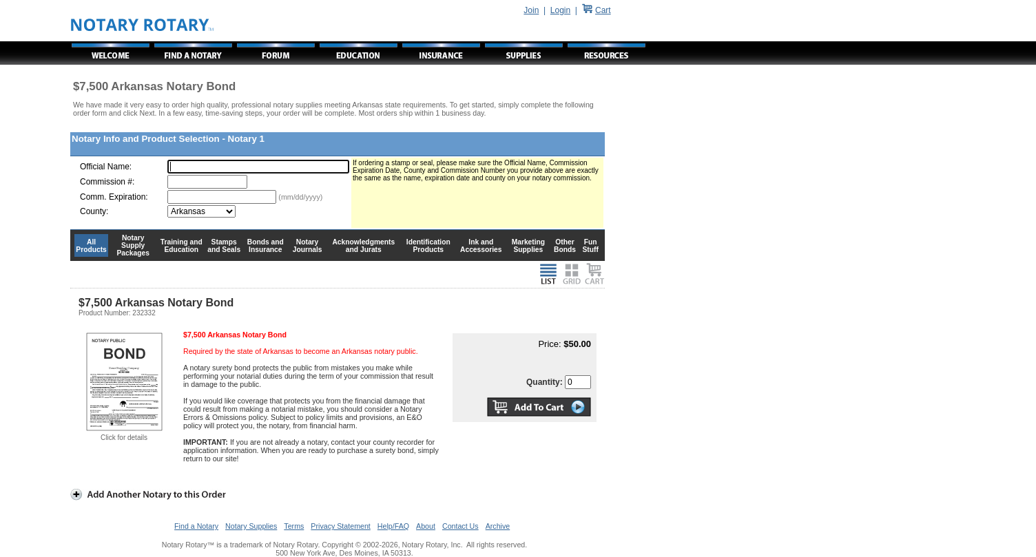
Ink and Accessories (481, 245)
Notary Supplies (251, 526)
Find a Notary (196, 526)
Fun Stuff (590, 245)
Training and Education (181, 245)
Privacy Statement (340, 526)
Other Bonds (565, 245)
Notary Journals (307, 245)
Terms (294, 526)
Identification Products (428, 245)
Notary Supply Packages (133, 245)
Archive (498, 526)
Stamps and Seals (223, 245)
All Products (91, 245)
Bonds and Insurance (265, 245)
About (425, 526)
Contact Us (460, 526)
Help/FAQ (393, 526)
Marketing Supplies (529, 245)
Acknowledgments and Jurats (363, 245)
